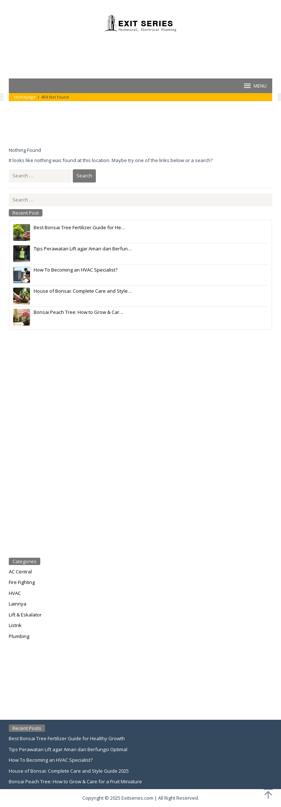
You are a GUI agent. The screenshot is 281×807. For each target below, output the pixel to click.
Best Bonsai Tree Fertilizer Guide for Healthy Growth (67, 738)
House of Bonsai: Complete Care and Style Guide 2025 (69, 771)
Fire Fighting (22, 582)
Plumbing (19, 636)
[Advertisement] (142, 54)
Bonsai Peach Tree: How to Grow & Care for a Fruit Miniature (75, 781)
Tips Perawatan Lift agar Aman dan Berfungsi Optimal (68, 749)
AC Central (20, 571)
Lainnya (17, 603)
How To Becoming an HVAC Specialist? (51, 760)
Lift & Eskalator (25, 614)
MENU (255, 85)
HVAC (15, 593)
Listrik (15, 625)
